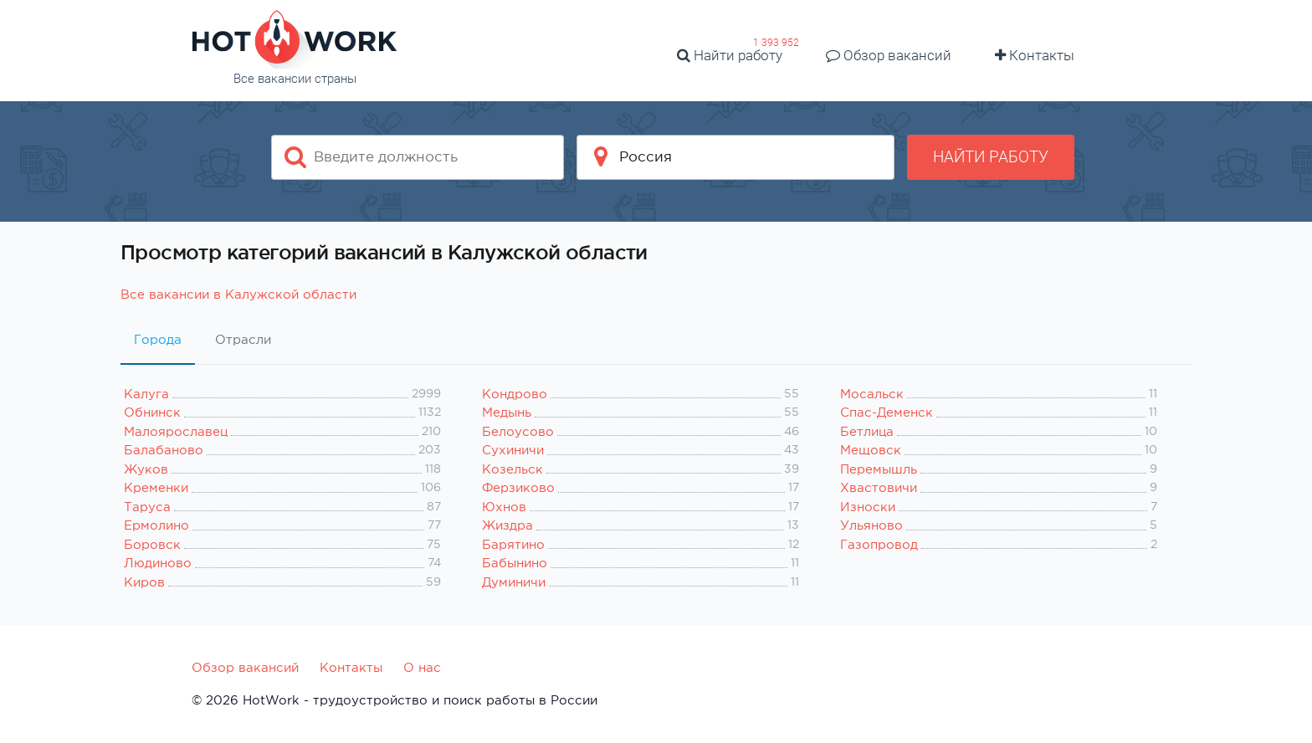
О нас (422, 667)
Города (158, 339)
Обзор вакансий (888, 55)
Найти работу (729, 55)
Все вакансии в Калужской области (238, 294)
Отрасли (243, 339)
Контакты (1034, 55)
